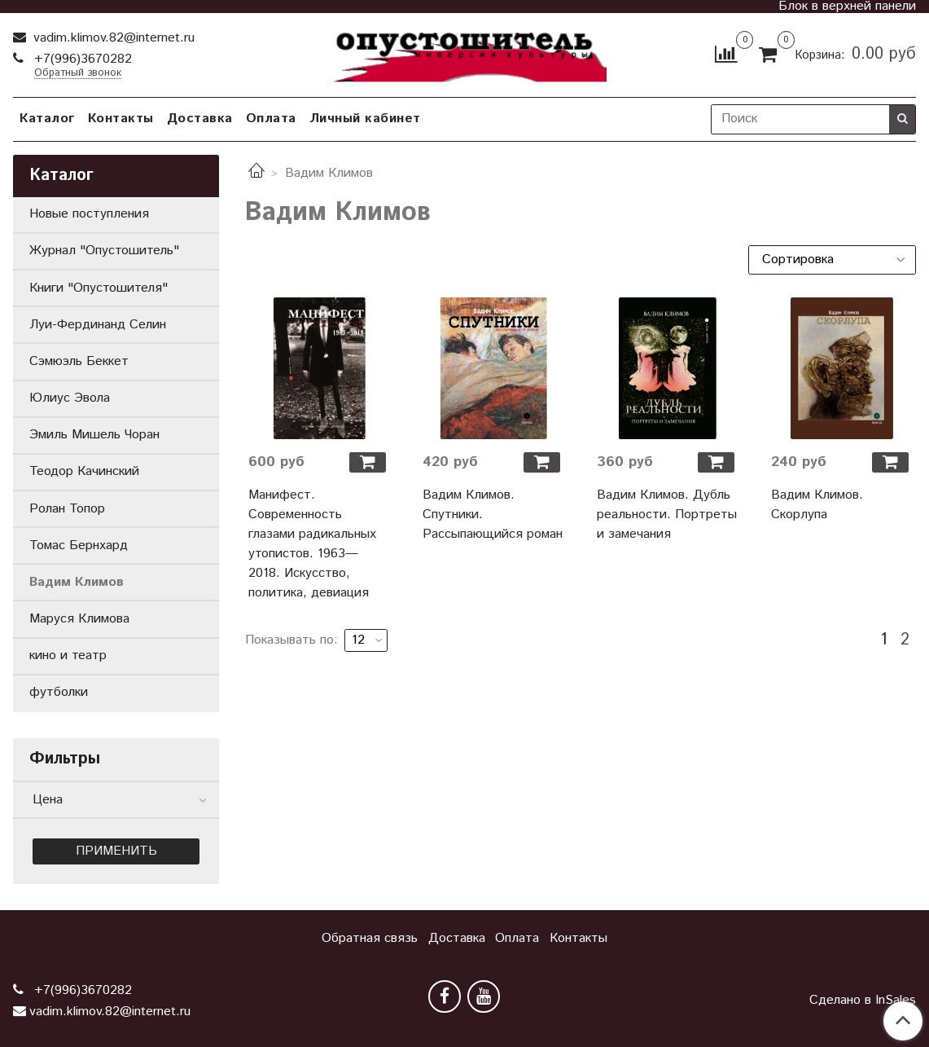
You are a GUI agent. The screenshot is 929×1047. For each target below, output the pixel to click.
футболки (58, 692)
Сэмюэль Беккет (79, 361)
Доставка (200, 118)
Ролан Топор (67, 508)
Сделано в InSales (862, 1000)
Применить (116, 851)
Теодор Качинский (84, 471)
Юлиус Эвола (69, 398)
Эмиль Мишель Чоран (94, 434)
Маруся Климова (79, 618)
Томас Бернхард (78, 545)
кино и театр (68, 655)
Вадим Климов (76, 582)
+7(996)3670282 (81, 59)
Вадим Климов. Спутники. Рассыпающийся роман (493, 514)
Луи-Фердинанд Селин (97, 324)
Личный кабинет (365, 118)
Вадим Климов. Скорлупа (817, 505)
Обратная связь (370, 938)
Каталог (47, 118)
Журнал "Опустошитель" (104, 250)
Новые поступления (89, 214)
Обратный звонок (77, 73)
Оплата (271, 118)
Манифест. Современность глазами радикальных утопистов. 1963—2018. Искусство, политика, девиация (312, 544)
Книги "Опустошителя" (98, 288)
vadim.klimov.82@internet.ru (112, 38)
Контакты (121, 118)
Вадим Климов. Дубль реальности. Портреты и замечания (667, 514)
